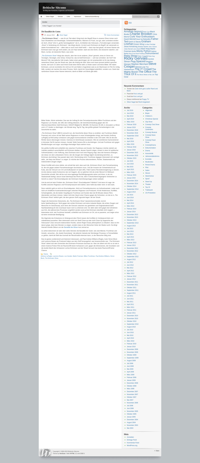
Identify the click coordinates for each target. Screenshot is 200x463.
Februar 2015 (131, 175)
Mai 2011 (130, 302)
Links (68, 16)
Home (42, 17)
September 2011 (132, 290)
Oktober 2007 (131, 397)
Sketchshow (149, 176)
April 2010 (130, 338)
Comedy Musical (151, 132)
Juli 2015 (130, 161)
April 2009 (130, 372)
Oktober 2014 (131, 186)
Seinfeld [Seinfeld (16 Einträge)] (151, 59)
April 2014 (130, 203)
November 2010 (132, 318)
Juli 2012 (130, 262)
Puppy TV (145, 99)
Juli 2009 (130, 363)
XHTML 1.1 (73, 453)
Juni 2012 (130, 265)
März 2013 (130, 240)
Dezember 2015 (132, 153)
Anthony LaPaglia (46, 256)
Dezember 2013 (132, 214)
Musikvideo (149, 162)
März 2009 (130, 375)
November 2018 (132, 133)
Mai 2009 (130, 369)
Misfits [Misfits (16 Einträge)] (134, 51)
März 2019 (130, 122)
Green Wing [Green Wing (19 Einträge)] (139, 44)
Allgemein (148, 110)
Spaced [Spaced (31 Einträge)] (140, 61)
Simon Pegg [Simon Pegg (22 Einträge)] (130, 61)
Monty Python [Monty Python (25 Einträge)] (144, 51)
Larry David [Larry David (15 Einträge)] (137, 49)
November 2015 (132, 155)
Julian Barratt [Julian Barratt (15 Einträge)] (128, 49)
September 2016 (132, 136)
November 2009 (132, 352)
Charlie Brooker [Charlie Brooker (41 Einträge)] (141, 34)
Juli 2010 (130, 330)
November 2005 (132, 411)
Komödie (148, 159)
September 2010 (132, 324)
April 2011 (130, 304)
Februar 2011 (131, 310)
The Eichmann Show (51, 258)
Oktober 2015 (131, 158)
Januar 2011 (131, 313)
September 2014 (132, 189)
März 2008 (130, 389)
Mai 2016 (130, 139)
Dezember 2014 (132, 181)
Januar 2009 (131, 380)
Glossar (60, 16)
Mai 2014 (130, 200)
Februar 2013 (131, 243)
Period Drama (150, 165)
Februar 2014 (131, 209)
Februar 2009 (131, 377)
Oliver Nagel (50, 16)
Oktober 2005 (131, 414)
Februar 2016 (131, 147)
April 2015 (130, 169)
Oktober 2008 (131, 386)
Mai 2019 (130, 116)
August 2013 (131, 226)
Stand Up (148, 182)
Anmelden (130, 437)
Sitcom (147, 173)
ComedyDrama (150, 145)
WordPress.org (132, 445)
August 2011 (131, 293)
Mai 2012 (130, 268)
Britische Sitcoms (54, 7)
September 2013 (132, 223)
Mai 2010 (130, 335)
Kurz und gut (138, 94)
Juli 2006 (130, 406)
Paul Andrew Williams (103, 256)
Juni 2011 (130, 299)
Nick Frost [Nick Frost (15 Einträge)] (132, 53)
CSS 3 (82, 453)
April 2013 (130, 237)
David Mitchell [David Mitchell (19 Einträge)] (130, 39)
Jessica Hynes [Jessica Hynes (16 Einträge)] (143, 47)
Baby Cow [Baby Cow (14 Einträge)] (146, 32)
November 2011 (132, 285)
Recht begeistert (144, 102)
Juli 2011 (130, 296)
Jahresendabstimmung (153, 156)
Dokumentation (150, 148)
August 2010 (131, 327)
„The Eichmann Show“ (49, 56)
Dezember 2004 (132, 420)
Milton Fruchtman (89, 256)
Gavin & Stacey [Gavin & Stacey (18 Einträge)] (134, 42)
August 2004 (131, 422)
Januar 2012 (131, 279)
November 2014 (132, 183)
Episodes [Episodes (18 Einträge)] (147, 39)
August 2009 (131, 360)
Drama (46, 254)
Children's (148, 116)
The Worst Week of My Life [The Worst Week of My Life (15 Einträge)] (145, 74)
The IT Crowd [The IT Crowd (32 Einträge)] (143, 69)
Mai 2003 (130, 428)
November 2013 (132, 217)
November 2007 (132, 394)
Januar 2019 (131, 127)
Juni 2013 (130, 231)
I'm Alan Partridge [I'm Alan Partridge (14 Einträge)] (149, 44)
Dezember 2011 (132, 282)
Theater (148, 184)
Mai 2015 (130, 167)
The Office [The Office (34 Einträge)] (145, 71)
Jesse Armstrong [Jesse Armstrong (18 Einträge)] (130, 46)
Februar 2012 (131, 276)
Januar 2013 (131, 245)
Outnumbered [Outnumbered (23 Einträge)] (152, 53)
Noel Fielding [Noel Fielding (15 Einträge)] (140, 53)
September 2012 (132, 256)
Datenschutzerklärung (92, 16)
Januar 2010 (131, 347)
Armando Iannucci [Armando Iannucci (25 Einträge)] (133, 31)
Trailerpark (149, 190)
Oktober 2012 (131, 254)
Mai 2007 (130, 400)
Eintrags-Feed (132, 440)
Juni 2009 (130, 366)
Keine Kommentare (113, 35)
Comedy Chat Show (152, 124)
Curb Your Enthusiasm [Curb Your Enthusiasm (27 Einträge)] (142, 36)
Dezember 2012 (132, 248)
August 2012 (131, 259)
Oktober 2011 (131, 287)
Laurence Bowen (58, 256)
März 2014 (130, 206)
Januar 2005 (131, 417)
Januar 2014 (131, 212)
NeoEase (62, 453)
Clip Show (148, 122)
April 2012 (130, 271)
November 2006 (132, 403)
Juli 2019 (130, 110)
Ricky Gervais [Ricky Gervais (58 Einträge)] (136, 58)
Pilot (146, 167)
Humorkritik (149, 153)
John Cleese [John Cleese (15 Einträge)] (153, 46)
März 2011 (130, 307)
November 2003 (132, 425)
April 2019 (130, 119)
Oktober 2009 (131, 355)
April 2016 (130, 141)
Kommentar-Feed (133, 443)
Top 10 (147, 187)
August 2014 (131, 192)
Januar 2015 (131, 178)
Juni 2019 (130, 113)
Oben (157, 451)
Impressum (77, 16)
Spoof (147, 179)
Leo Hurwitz (68, 256)
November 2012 (132, 251)
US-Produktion (150, 193)
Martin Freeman (78, 256)
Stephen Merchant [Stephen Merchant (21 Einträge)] (139, 64)
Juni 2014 (130, 197)
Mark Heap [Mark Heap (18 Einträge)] (145, 49)
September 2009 (132, 358)
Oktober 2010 (131, 321)
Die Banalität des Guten (50, 31)
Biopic (147, 113)
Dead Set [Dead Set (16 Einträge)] (139, 39)
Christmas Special (151, 119)
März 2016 (130, 144)
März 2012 (130, 273)
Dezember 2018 (132, 130)
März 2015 (130, 172)
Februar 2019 (131, 124)
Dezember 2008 (132, 383)
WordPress (45, 452)
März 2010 (130, 341)
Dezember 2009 (132, 349)
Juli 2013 (130, 228)
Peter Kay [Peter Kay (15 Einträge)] (151, 56)
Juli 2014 (130, 195)
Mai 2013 (130, 234)
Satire (147, 170)
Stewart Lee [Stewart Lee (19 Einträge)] (140, 67)
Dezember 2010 (132, 316)
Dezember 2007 (132, 391)
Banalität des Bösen (71, 227)
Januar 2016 (131, 150)
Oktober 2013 (131, 220)
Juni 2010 (130, 332)
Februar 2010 (131, 344)
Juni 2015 (130, 164)
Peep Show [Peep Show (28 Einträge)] (130, 55)
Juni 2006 (130, 408)
